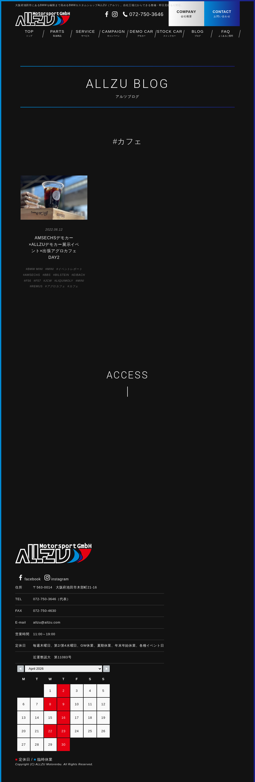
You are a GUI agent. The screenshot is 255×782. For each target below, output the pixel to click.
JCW (48, 280)
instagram (56, 579)
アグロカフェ (56, 286)
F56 (28, 280)
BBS (47, 274)
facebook (29, 579)
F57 (38, 280)
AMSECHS (32, 274)
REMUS (37, 286)
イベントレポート (70, 268)
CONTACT (222, 14)
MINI (50, 268)
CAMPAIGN (114, 35)
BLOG (198, 35)
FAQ (226, 35)
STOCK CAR (170, 35)
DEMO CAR (142, 35)
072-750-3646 (146, 14)
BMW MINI (35, 268)
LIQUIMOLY (64, 280)
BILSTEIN (62, 274)
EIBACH (79, 274)
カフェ (73, 286)
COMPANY (186, 14)
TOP (29, 35)
